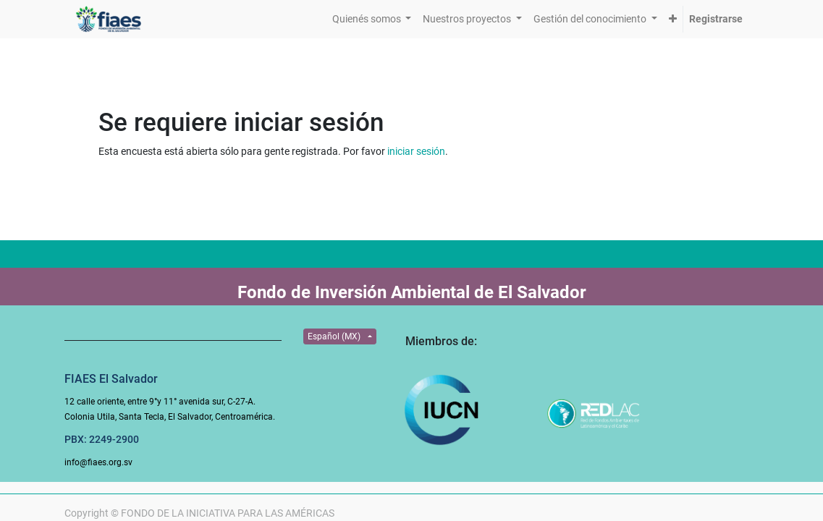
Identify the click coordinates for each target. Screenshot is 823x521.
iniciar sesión (416, 151)
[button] (673, 19)
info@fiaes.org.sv (98, 462)
